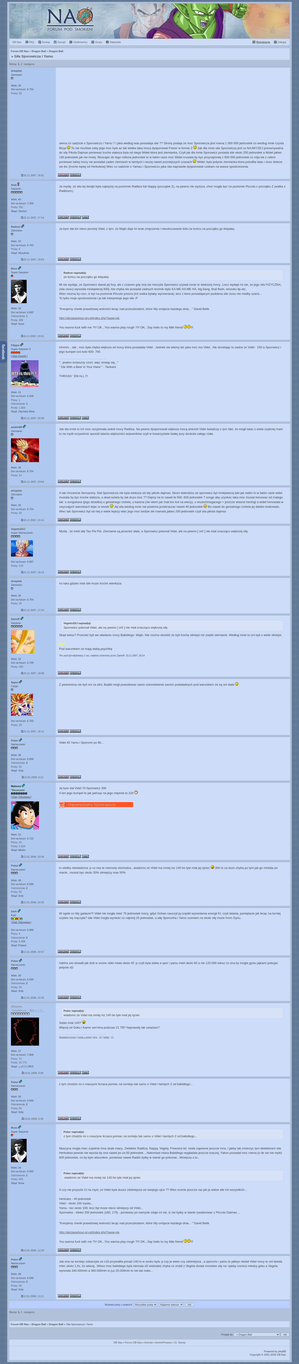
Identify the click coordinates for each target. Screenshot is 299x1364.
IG (100, 1037)
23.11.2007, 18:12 (32, 731)
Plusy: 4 (15, 933)
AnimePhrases (163, 1342)
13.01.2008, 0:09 (32, 1073)
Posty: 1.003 (18, 407)
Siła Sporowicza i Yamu (33, 56)
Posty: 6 (15, 249)
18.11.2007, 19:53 (32, 259)
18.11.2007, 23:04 (32, 481)
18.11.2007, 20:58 (32, 418)
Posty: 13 (16, 475)
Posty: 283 (17, 666)
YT (112, 1037)
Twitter (106, 1037)
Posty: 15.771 (19, 1062)
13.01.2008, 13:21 (32, 1296)
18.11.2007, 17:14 (32, 217)
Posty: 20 (16, 93)
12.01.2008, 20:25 (32, 902)
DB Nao (118, 1342)
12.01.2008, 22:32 (32, 997)
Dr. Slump (179, 1342)
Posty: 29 (16, 724)
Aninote (148, 1342)
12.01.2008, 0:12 (32, 777)
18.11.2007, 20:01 (32, 336)
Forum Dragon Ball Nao (149, 21)
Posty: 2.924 (18, 846)
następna (29, 64)
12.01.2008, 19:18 (32, 856)
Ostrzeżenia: (19, 316)
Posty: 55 (16, 766)
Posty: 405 (17, 320)
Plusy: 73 (16, 1058)
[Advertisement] (173, 102)
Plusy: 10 (16, 842)
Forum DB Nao (20, 1324)
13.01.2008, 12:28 (32, 1250)
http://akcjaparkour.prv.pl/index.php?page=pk (89, 318)
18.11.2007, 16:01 (32, 175)
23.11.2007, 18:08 (32, 673)
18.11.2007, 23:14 (32, 520)
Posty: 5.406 (18, 941)
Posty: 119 (17, 565)
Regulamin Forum (67, 1037)
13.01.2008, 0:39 (32, 1118)
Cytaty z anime (85, 1037)
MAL (95, 1037)
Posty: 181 (17, 207)
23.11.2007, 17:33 (32, 610)
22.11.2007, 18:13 (32, 572)
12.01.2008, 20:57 (32, 951)
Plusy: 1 (15, 400)
